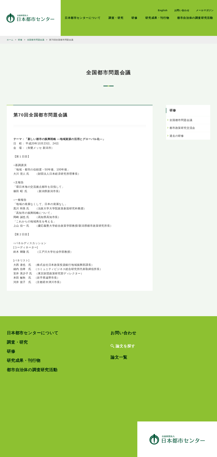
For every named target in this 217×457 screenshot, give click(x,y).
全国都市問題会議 (181, 120)
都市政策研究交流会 (182, 127)
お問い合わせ (181, 10)
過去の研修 (177, 135)
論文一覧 (119, 357)
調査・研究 (115, 17)
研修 (134, 17)
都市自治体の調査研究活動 (195, 17)
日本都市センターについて (83, 17)
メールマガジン (205, 10)
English (162, 10)
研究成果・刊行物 (157, 17)
